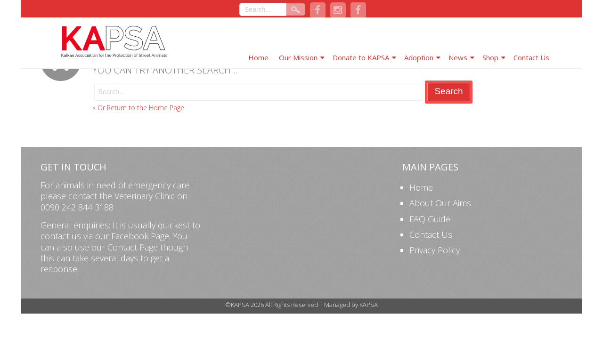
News (457, 57)
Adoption (418, 57)
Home (258, 57)
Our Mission (298, 57)
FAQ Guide (429, 219)
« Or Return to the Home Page (138, 107)
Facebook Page (140, 236)
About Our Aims (440, 203)
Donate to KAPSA (361, 57)
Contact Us (531, 57)
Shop (490, 57)
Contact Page (132, 247)
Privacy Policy (434, 250)
